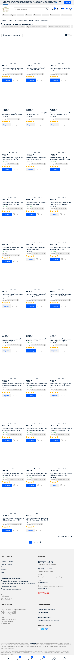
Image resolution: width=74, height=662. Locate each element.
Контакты (4, 569)
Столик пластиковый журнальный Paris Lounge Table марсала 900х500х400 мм (60, 340)
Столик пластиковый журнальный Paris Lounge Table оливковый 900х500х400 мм (12, 295)
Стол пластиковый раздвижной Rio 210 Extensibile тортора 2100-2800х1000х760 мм (13, 519)
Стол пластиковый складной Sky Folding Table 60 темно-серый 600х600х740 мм (60, 69)
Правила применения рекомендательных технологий (18, 583)
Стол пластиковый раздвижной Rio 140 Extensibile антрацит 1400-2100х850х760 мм (13, 385)
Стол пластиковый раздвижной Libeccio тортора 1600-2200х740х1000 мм (36, 295)
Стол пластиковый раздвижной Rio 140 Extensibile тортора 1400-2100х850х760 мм (13, 430)
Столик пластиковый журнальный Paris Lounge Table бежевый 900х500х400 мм (60, 204)
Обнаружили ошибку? (45, 617)
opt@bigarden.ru (43, 588)
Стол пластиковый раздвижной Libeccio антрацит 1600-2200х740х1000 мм (60, 249)
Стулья (13, 15)
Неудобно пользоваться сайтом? (48, 620)
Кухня (20, 15)
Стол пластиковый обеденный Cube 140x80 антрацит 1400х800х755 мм (35, 249)
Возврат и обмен (6, 564)
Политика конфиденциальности (11, 578)
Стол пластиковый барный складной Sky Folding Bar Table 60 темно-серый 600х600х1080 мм (60, 159)
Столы (5, 15)
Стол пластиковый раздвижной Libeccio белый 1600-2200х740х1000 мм (36, 340)
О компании (5, 567)
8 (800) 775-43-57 (45, 562)
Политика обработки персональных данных (15, 581)
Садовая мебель (67, 15)
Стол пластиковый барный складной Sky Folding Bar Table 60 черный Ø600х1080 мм (12, 114)
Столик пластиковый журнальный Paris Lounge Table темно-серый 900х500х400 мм (60, 385)
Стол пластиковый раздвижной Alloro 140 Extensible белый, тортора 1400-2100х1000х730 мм (60, 114)
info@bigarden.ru (44, 582)
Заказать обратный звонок (46, 609)
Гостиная (28, 15)
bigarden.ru (33, 643)
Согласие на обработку (8, 586)
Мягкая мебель (54, 15)
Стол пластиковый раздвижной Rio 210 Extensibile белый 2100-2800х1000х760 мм (61, 475)
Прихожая (37, 15)
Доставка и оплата (7, 561)
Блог (2, 572)
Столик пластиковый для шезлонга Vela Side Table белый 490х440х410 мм (37, 519)
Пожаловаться (42, 615)
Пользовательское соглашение (11, 589)
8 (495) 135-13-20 (45, 568)
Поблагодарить (43, 612)
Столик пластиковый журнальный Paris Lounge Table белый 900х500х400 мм (12, 159)
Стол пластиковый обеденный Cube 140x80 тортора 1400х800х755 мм (11, 340)
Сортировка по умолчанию (11, 35)
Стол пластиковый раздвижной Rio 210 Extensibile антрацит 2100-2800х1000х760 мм (61, 430)
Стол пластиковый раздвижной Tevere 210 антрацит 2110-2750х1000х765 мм (36, 159)
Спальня (45, 15)
